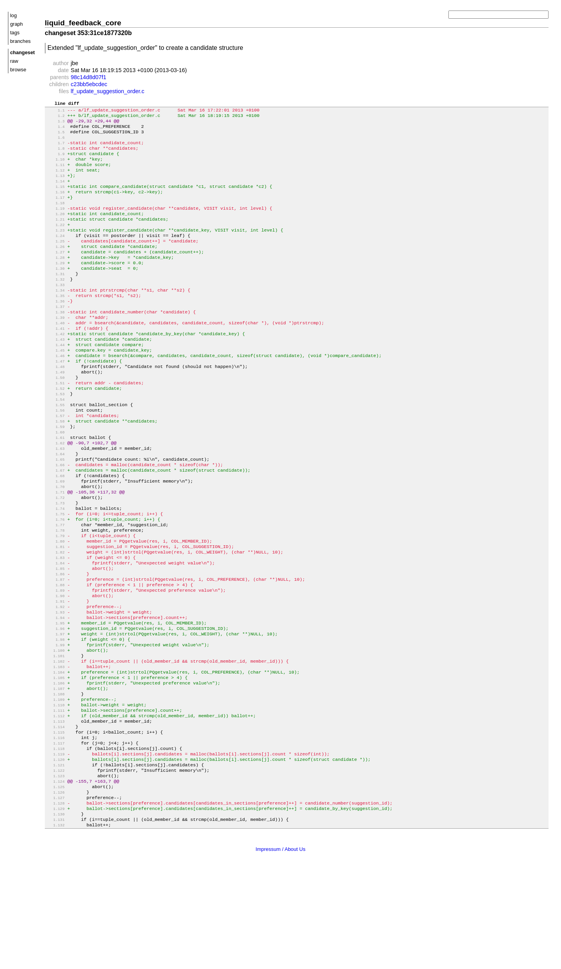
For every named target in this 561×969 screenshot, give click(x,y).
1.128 (55, 904)
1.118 (55, 841)
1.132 (55, 929)
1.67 (55, 523)
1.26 (55, 268)
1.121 (55, 860)
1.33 (55, 311)
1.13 (55, 186)
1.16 (55, 205)
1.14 (55, 193)
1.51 (55, 423)
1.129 (55, 910)
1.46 (55, 392)
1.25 (55, 261)
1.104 (55, 754)
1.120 (55, 854)
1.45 (55, 386)
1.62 (55, 492)
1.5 (55, 137)
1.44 (55, 380)
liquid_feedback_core (83, 23)
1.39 (55, 349)
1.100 (55, 729)
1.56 (55, 455)
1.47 (55, 398)
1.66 (55, 517)
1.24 (55, 255)
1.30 (55, 292)
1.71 (55, 548)
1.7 (55, 149)
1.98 (55, 717)
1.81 (55, 611)
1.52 (55, 430)
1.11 (55, 174)
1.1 (55, 112)
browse (18, 69)
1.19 (55, 224)
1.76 (55, 579)
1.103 (55, 748)
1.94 (55, 692)
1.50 (55, 417)
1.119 (55, 848)
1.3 (55, 124)
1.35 (55, 324)
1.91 (55, 673)
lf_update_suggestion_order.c (108, 91)
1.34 (55, 317)
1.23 (55, 249)
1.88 (55, 654)
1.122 (55, 866)
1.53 (55, 436)
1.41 (55, 361)
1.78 (55, 592)
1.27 (55, 274)
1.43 (55, 374)
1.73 (55, 561)
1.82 (55, 617)
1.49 (55, 411)
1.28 (55, 280)
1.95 (55, 698)
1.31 (55, 299)
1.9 (55, 161)
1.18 (55, 218)
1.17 (55, 211)
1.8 (55, 155)
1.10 (55, 168)
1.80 (55, 604)
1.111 (55, 798)
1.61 (55, 486)
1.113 (55, 810)
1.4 (55, 130)
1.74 (55, 567)
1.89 (55, 660)
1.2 (55, 118)
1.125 (55, 885)
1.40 (55, 355)
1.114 (55, 816)
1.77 (55, 586)
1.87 (55, 648)
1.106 (55, 766)
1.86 (55, 642)
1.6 (55, 143)
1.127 (55, 897)
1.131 (55, 922)
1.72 (55, 554)
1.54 (55, 442)
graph (16, 24)
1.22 (55, 243)
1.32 (55, 305)
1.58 (55, 467)
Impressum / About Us (280, 953)
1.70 (55, 542)
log (13, 15)
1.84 (55, 629)
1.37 (55, 336)
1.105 (55, 760)
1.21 (55, 236)
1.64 (55, 504)
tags (14, 32)
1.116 (55, 829)
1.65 (55, 511)
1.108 (55, 779)
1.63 (55, 498)
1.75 (55, 573)
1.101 (55, 735)
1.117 (55, 835)
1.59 (55, 473)
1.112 (55, 804)
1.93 (55, 685)
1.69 (55, 536)
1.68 (55, 529)
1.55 (55, 448)
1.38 (55, 342)
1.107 (55, 773)
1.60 (55, 480)
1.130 (55, 916)
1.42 (55, 367)
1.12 (55, 180)
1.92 (55, 679)
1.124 (55, 879)
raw (14, 61)
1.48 (55, 405)
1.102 (55, 741)
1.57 (55, 461)
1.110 (55, 791)
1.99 (55, 723)
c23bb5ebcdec (89, 84)
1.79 (55, 598)
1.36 (55, 330)
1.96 (55, 704)
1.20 (55, 230)
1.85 (55, 635)
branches (20, 41)
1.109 (55, 785)
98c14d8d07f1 (88, 77)
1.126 (55, 891)
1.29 (55, 286)
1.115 (55, 823)
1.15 (55, 199)
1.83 (55, 623)
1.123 (55, 872)
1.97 (55, 710)
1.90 (55, 667)
